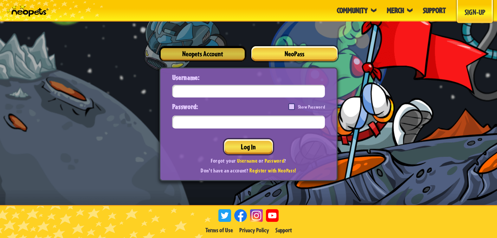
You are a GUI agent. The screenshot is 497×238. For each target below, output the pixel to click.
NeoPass (294, 53)
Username (247, 160)
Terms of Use (219, 230)
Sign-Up (475, 12)
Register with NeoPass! (272, 170)
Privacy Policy (254, 230)
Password (274, 160)
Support (283, 230)
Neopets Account (202, 53)
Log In (248, 146)
